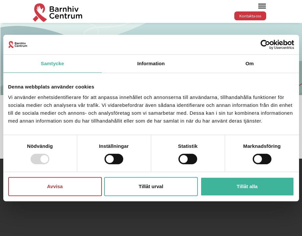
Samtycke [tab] (52, 63)
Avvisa (55, 186)
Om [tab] (249, 63)
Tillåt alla (247, 186)
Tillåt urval (151, 186)
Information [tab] (151, 63)
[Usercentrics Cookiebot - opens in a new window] (265, 44)
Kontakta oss (250, 15)
